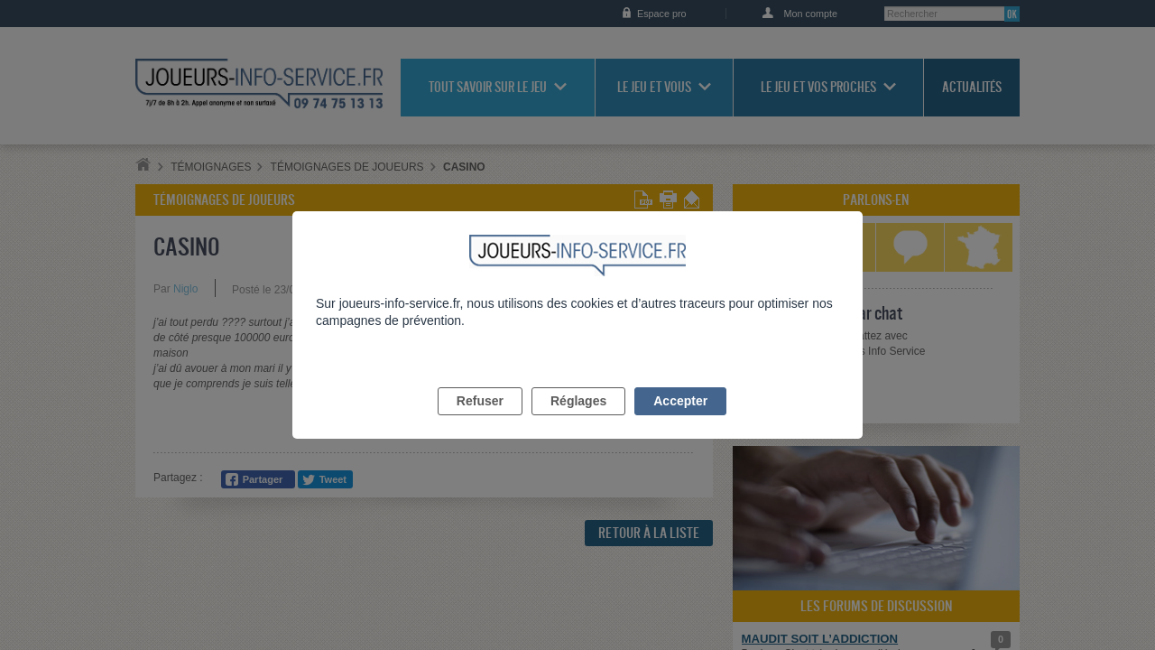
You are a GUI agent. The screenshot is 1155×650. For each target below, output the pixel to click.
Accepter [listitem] (680, 421)
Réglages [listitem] (578, 421)
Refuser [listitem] (480, 421)
